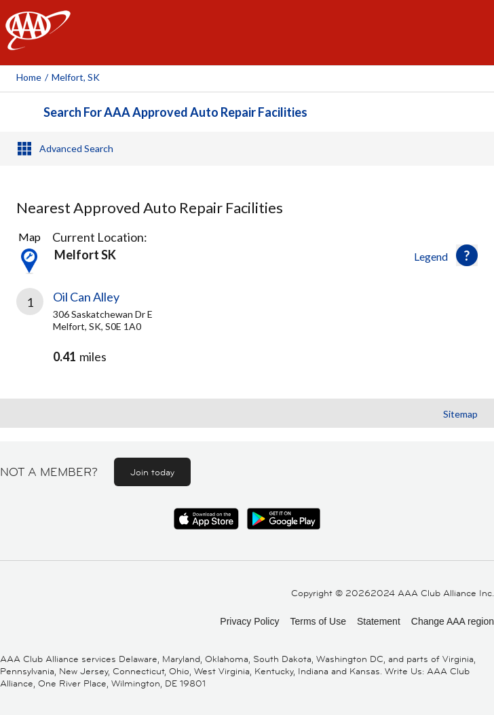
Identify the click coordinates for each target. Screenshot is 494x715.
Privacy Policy (249, 621)
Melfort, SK (76, 77)
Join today (152, 472)
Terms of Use (317, 621)
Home (28, 77)
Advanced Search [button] (76, 148)
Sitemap (460, 414)
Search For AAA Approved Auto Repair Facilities (175, 112)
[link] (247, 338)
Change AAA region (452, 621)
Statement (378, 621)
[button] (467, 255)
